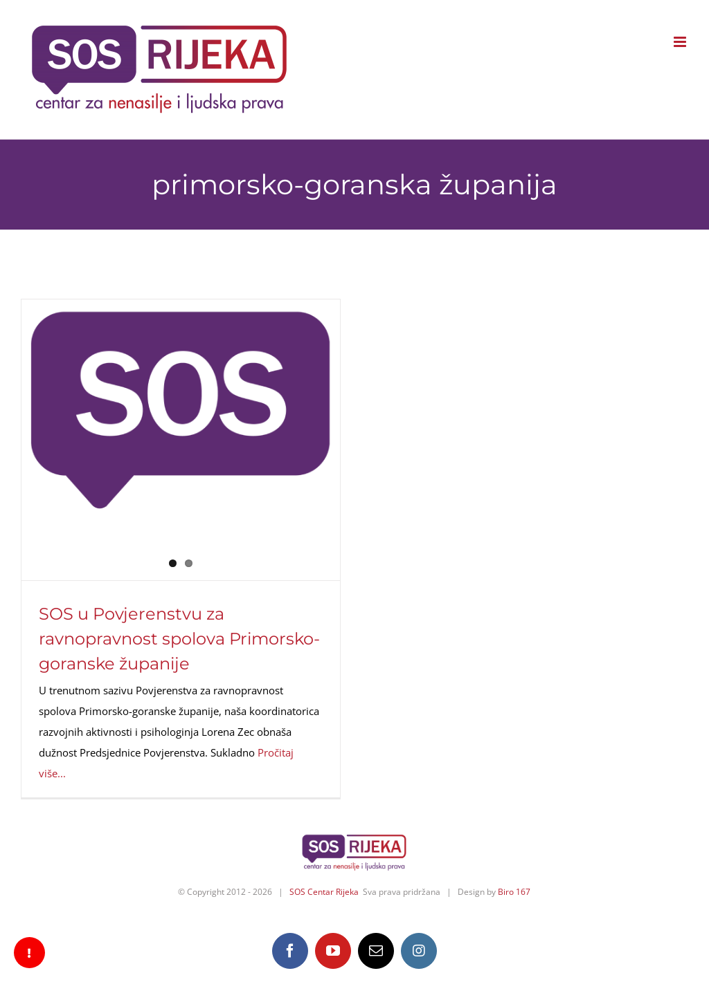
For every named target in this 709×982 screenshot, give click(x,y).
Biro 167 (514, 892)
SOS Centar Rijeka (324, 892)
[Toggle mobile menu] (681, 42)
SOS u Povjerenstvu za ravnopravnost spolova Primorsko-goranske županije (179, 639)
